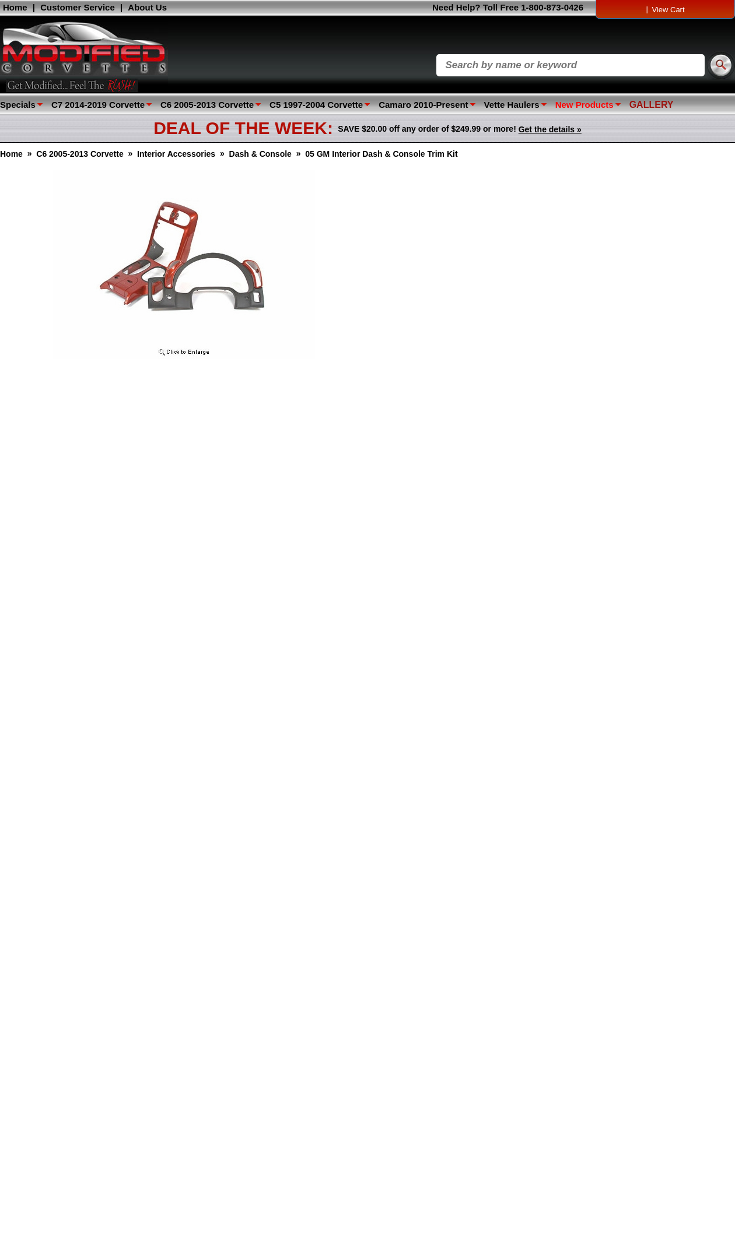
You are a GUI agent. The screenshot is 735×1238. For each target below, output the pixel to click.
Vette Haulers (512, 105)
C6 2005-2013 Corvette (207, 105)
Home (15, 7)
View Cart (668, 9)
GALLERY (651, 105)
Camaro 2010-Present (423, 105)
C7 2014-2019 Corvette (98, 105)
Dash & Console (260, 154)
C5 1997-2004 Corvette (316, 105)
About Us (147, 7)
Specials (18, 105)
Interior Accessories (176, 154)
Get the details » (550, 129)
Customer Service (77, 7)
